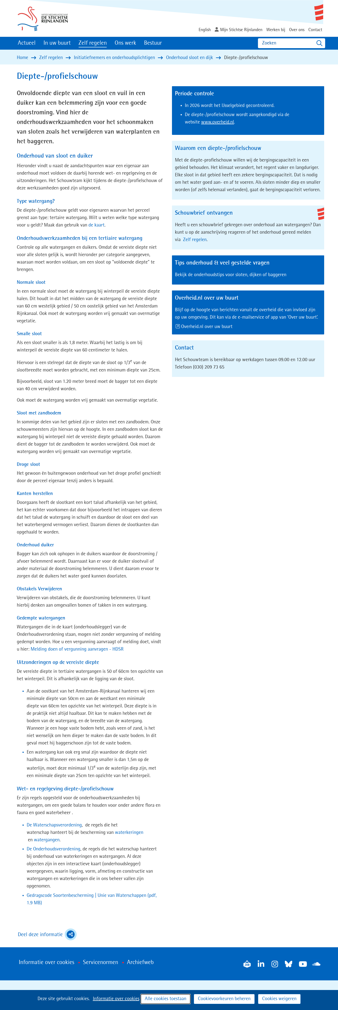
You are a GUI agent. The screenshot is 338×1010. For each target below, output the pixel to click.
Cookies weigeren (279, 998)
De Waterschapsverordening (54, 825)
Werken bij (275, 30)
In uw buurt (57, 43)
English (205, 30)
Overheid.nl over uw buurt (207, 326)
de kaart (96, 225)
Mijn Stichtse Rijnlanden (241, 30)
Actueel (27, 43)
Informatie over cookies (116, 998)
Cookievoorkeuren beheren (224, 998)
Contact (315, 30)
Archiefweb (140, 963)
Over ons (296, 30)
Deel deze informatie (47, 934)
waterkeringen (129, 832)
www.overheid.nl (217, 122)
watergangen (46, 840)
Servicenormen (100, 963)
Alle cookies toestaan (165, 998)
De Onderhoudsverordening (53, 849)
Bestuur (153, 43)
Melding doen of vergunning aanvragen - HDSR (77, 649)
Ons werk (125, 43)
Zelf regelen (93, 43)
